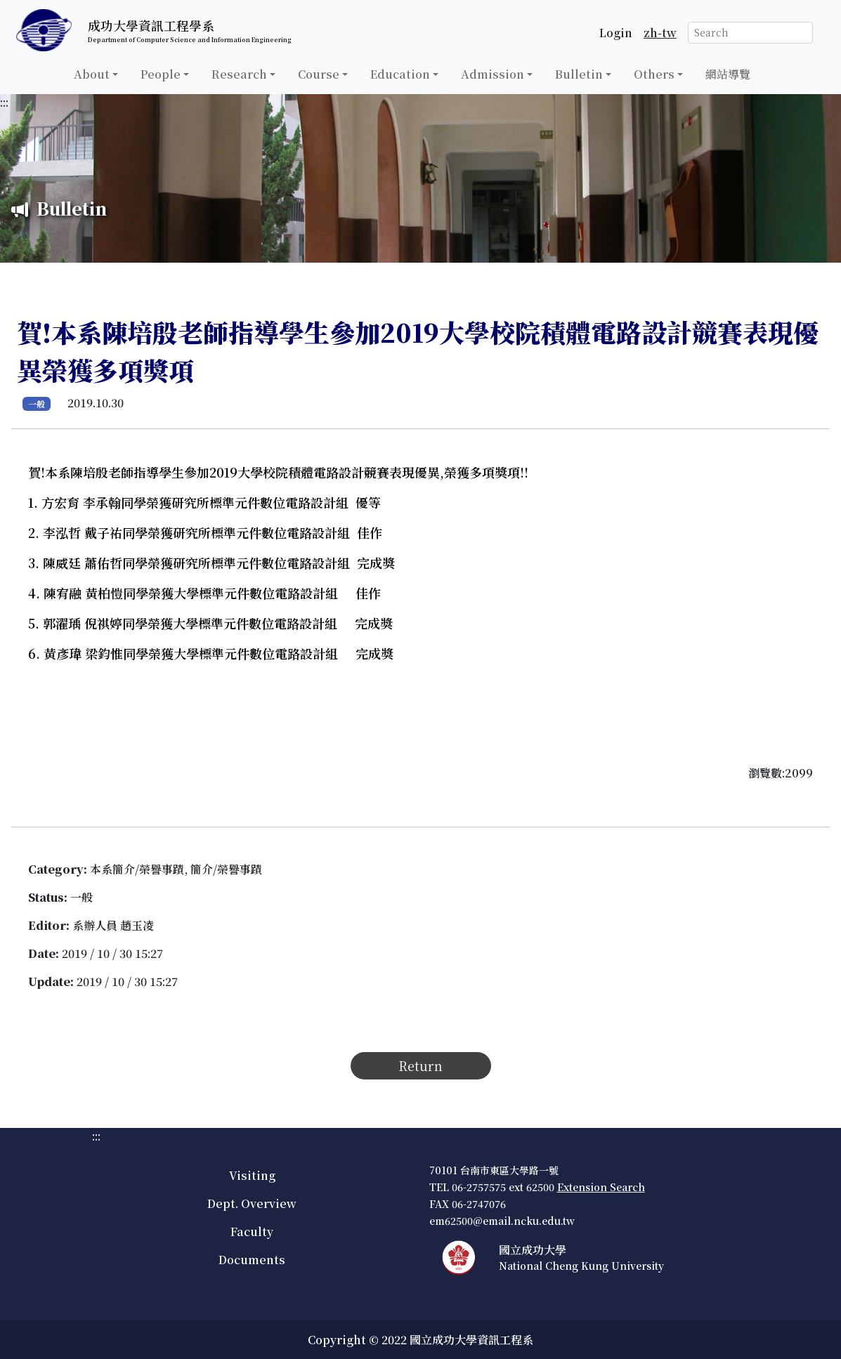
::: (4, 102)
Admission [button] (492, 74)
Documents (252, 1260)
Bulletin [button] (579, 74)
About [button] (92, 74)
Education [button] (400, 74)
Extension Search (601, 1187)
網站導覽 (727, 74)
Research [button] (239, 74)
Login (615, 33)
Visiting (252, 1175)
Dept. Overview (251, 1203)
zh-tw (660, 33)
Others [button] (654, 74)
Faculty (251, 1231)
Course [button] (318, 74)
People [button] (161, 74)
